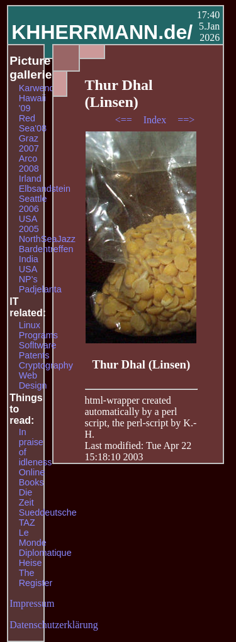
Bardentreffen (46, 249)
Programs (38, 335)
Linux (29, 325)
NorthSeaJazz (47, 239)
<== (125, 119)
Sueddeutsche (48, 512)
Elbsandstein (44, 189)
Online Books (32, 477)
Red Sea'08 (33, 123)
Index (156, 119)
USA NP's (28, 274)
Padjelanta (40, 289)
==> (185, 119)
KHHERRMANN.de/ (102, 32)
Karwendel (40, 88)
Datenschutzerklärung (53, 624)
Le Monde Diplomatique (45, 543)
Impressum (31, 603)
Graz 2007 (29, 143)
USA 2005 (29, 224)
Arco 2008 (29, 163)
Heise (30, 563)
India (28, 259)
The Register (36, 578)
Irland (30, 179)
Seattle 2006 (33, 204)
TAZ (27, 522)
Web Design (33, 380)
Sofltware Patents (38, 350)
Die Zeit (26, 497)
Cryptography (46, 365)
